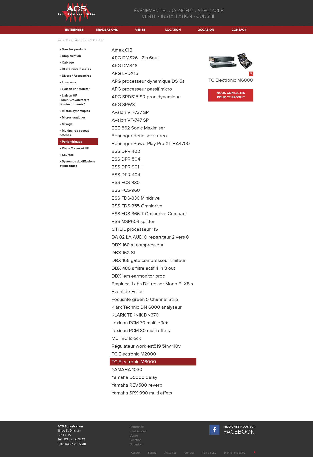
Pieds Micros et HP (75, 148)
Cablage (68, 63)
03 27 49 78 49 (74, 439)
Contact (239, 30)
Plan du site (209, 452)
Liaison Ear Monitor (76, 89)
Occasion (206, 30)
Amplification (71, 56)
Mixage (67, 124)
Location (173, 30)
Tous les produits (74, 49)
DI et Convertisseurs (76, 69)
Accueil (79, 40)
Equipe (152, 452)
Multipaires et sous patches (74, 133)
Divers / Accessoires (76, 76)
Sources (68, 155)
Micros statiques (74, 117)
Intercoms (69, 82)
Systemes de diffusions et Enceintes (77, 163)
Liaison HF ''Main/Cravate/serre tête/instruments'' (74, 100)
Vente (140, 30)
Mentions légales (234, 452)
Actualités (170, 452)
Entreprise (74, 30)
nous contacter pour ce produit (231, 95)
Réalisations (107, 30)
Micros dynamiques (76, 111)
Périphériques (72, 142)
